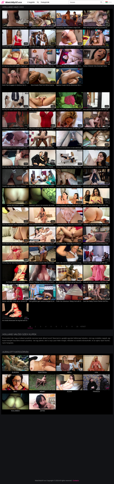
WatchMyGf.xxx (13, 2)
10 (77, 326)
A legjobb (31, 2)
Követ (83, 326)
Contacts (76, 480)
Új (38, 2)
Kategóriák (45, 2)
